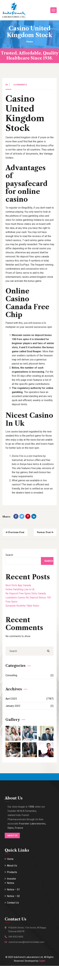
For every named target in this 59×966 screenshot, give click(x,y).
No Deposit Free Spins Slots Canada (26, 593)
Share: (6, 516)
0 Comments (20, 84)
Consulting (29, 675)
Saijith (42, 960)
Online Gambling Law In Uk (20, 589)
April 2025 (29, 698)
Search (9, 554)
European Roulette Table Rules (22, 605)
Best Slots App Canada (18, 585)
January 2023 (29, 705)
